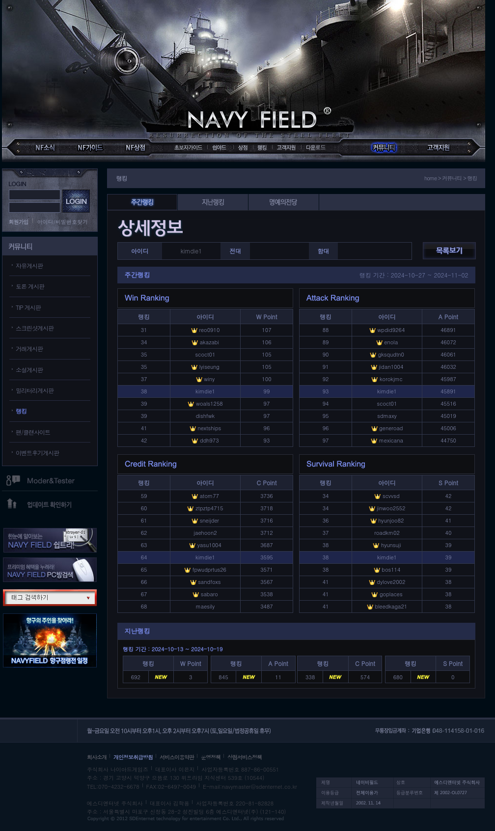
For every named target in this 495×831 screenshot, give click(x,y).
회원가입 (18, 221)
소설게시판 (29, 369)
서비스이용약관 (177, 757)
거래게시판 (29, 348)
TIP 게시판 (28, 307)
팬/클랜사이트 (33, 432)
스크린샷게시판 (35, 328)
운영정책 (210, 757)
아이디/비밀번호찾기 (62, 221)
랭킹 (21, 411)
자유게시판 (29, 265)
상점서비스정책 (244, 757)
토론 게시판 (30, 286)
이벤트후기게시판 (37, 452)
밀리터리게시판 (35, 390)
